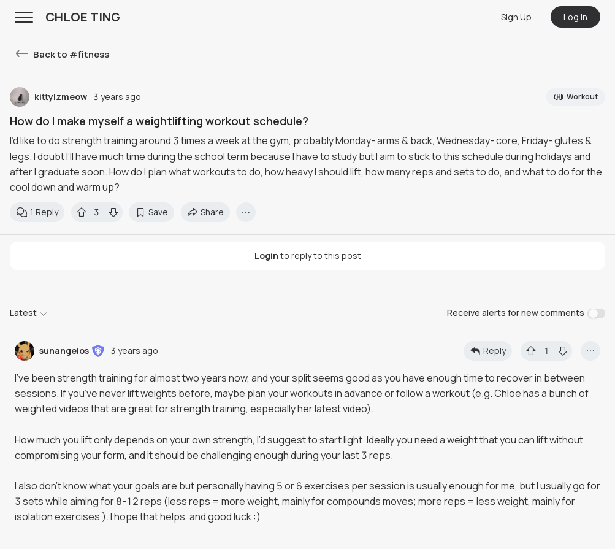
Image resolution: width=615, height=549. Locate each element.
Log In (575, 17)
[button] (98, 351)
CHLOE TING (82, 17)
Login (266, 255)
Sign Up (516, 17)
